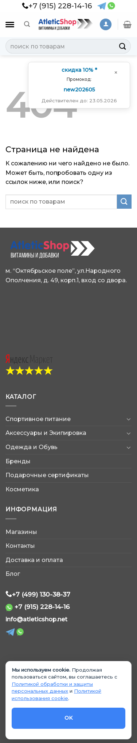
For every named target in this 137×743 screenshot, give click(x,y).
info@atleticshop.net (36, 619)
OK (68, 718)
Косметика (22, 489)
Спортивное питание (38, 419)
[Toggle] (129, 418)
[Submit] (123, 46)
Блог (12, 573)
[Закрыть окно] (116, 72)
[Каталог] (9, 25)
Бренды (18, 461)
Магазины (21, 531)
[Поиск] (27, 24)
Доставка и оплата (34, 560)
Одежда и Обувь (31, 447)
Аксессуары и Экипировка (45, 432)
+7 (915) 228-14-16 (42, 606)
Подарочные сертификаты (47, 475)
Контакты (20, 545)
